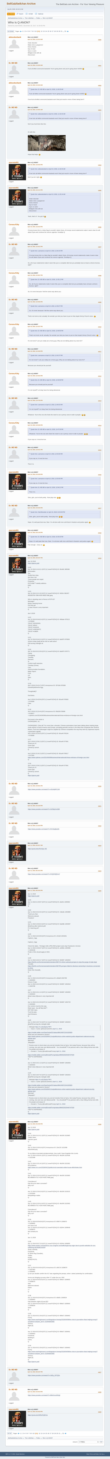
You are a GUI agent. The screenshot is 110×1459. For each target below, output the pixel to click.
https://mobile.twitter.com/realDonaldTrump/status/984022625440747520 (51, 1055)
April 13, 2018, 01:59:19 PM (35, 1391)
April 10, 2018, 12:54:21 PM (35, 449)
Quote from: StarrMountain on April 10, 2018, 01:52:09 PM (48, 512)
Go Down (11, 31)
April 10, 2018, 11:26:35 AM (35, 65)
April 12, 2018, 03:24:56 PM (35, 1124)
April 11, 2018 (57, 1029)
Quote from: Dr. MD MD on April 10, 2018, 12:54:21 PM (47, 487)
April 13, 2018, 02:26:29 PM (35, 1411)
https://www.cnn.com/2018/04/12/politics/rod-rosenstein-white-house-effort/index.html (55, 1167)
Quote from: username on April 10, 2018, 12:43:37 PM (47, 355)
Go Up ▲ (102, 1454)
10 (36, 31)
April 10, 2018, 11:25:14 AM (35, 39)
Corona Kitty (14, 224)
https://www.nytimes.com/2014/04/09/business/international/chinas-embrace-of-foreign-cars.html (58, 757)
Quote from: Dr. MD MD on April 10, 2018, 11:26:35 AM (47, 89)
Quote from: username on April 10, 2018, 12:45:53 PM (47, 404)
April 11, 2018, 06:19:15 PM (35, 870)
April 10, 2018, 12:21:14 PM (35, 190)
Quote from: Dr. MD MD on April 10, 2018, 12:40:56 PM (47, 331)
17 (53, 31)
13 (44, 31)
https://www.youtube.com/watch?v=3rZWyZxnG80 (44, 809)
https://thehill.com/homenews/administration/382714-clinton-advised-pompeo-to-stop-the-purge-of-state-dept (62, 962)
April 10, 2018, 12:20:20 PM (35, 164)
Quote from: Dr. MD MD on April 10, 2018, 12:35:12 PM (47, 279)
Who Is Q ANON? (33, 37)
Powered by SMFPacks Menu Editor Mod (55, 1457)
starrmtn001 (14, 162)
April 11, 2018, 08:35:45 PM (35, 890)
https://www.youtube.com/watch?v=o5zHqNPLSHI (44, 789)
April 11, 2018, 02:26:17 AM (35, 845)
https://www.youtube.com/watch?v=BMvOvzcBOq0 (44, 1395)
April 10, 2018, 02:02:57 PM (35, 557)
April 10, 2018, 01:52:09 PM (35, 474)
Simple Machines (20, 1454)
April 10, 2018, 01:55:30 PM (35, 507)
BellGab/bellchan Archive (21, 3)
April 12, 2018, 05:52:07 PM (35, 1372)
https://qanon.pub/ (33, 563)
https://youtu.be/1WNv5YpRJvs (38, 1415)
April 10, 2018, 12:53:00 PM (35, 425)
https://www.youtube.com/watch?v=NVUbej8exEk (43, 829)
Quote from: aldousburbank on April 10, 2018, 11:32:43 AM (48, 114)
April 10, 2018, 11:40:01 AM (35, 109)
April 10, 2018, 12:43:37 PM (35, 326)
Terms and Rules (94, 1454)
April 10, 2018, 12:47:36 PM (35, 400)
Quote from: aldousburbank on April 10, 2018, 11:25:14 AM (48, 194)
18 (55, 31)
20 (59, 31)
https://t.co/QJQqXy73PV (43, 1027)
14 (46, 31)
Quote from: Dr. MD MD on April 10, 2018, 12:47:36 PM (47, 429)
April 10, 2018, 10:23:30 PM (35, 805)
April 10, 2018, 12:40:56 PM (35, 301)
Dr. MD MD (13, 63)
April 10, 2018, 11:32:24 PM (35, 825)
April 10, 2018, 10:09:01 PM (35, 785)
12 (41, 31)
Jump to (75, 1442)
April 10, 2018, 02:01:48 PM (35, 532)
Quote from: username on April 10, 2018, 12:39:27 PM (47, 306)
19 (57, 31)
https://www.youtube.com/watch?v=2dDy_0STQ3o (44, 1375)
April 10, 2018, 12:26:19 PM (35, 226)
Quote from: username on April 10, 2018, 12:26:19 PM (47, 251)
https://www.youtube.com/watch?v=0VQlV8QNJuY (44, 874)
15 (48, 31)
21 (61, 31)
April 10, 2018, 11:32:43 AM (35, 85)
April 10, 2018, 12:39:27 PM (35, 275)
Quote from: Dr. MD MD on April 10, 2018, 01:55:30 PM (47, 537)
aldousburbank (15, 37)
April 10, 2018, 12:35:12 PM (35, 246)
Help (87, 1454)
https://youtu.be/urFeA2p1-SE (37, 849)
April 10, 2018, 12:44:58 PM (35, 351)
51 (65, 31)
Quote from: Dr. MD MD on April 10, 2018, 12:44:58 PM (47, 380)
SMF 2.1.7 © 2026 (10, 1454)
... (63, 31)
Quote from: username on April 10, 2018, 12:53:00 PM (47, 454)
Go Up (9, 1433)
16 (50, 31)
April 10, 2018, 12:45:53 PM (35, 375)
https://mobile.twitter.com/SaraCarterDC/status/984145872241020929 (50, 1032)
